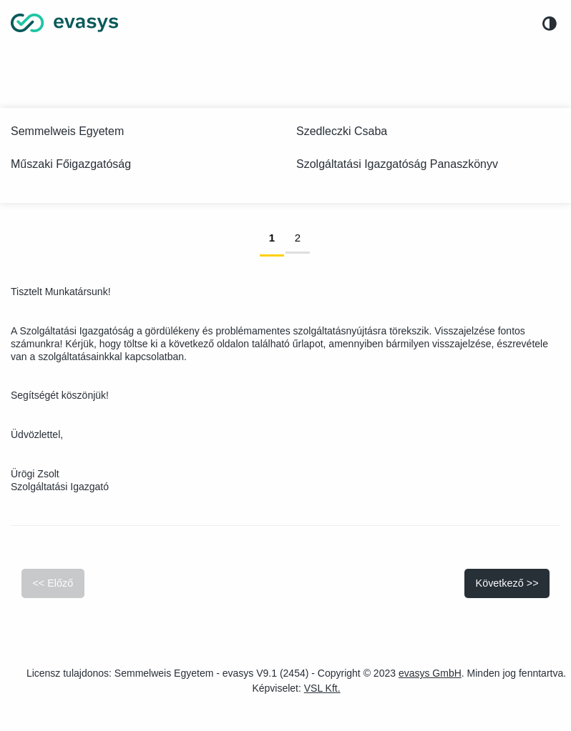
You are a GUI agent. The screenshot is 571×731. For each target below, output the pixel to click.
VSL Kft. (322, 688)
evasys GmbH (430, 673)
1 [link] (276, 237)
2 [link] (302, 237)
